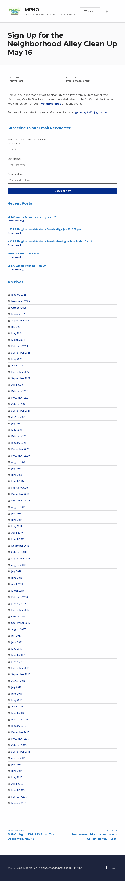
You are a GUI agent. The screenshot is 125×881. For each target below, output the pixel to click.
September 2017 (20, 623)
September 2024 (20, 320)
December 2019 (20, 494)
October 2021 (19, 404)
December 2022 (20, 372)
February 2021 (19, 436)
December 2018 (20, 545)
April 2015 (17, 783)
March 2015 (18, 790)
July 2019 (16, 513)
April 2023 (17, 365)
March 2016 (18, 713)
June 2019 (16, 520)
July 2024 (16, 326)
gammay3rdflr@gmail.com (92, 112)
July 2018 (16, 571)
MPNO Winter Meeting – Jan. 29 (27, 265)
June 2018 (16, 578)
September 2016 (20, 674)
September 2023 (20, 352)
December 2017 (20, 610)
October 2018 (19, 552)
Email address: (16, 174)
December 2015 (20, 732)
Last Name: (14, 158)
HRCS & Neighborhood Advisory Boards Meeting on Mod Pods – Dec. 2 (50, 241)
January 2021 (18, 442)
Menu (91, 11)
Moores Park (82, 80)
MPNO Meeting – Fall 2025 (23, 253)
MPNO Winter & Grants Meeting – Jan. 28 (32, 217)
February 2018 (19, 597)
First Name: (14, 143)
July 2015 (16, 764)
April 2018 (17, 584)
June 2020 (16, 475)
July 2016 (16, 687)
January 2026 (18, 294)
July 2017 (16, 635)
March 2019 (18, 539)
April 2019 (17, 532)
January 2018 (18, 603)
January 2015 (18, 803)
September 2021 (20, 410)
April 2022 (17, 384)
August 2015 (18, 758)
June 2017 (16, 642)
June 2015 (16, 771)
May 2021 (16, 429)
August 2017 (18, 629)
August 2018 (18, 565)
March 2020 (18, 481)
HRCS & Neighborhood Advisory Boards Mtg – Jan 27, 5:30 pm (44, 229)
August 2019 (18, 507)
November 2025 (20, 301)
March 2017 (18, 655)
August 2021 (18, 417)
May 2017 (16, 648)
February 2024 (19, 346)
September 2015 (20, 751)
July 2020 (16, 468)
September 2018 (20, 558)
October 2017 (19, 616)
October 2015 (19, 745)
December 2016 (20, 668)
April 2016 (17, 706)
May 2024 (16, 333)
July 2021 (16, 423)
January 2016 (18, 725)
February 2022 (19, 391)
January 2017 (18, 661)
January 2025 (18, 314)
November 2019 (20, 500)
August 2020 (18, 462)
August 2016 (18, 680)
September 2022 (20, 378)
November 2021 (20, 397)
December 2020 (20, 449)
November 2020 (20, 455)
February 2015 (19, 796)
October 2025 (19, 307)
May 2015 (16, 777)
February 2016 (19, 719)
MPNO (32, 9)
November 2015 (20, 738)
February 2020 (19, 487)
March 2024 (18, 339)
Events (70, 80)
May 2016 (16, 700)
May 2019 (16, 526)
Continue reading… (16, 220)
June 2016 (16, 693)
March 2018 (18, 590)
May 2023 (16, 359)
